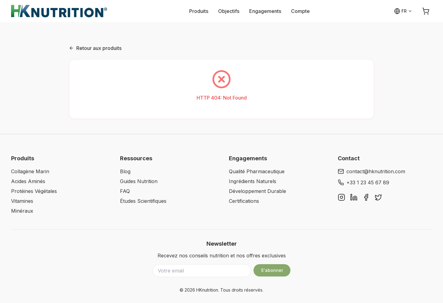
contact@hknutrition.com (371, 171)
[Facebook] (366, 197)
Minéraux (22, 211)
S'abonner (272, 270)
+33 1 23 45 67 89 (363, 182)
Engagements (265, 11)
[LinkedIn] (353, 197)
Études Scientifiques (143, 201)
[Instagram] (341, 197)
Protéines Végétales (34, 191)
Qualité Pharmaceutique (257, 171)
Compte (300, 11)
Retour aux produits (95, 48)
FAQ (125, 191)
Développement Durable (257, 191)
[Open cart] (426, 11)
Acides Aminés (28, 181)
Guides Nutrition (139, 181)
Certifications (244, 201)
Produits (198, 11)
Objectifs (228, 11)
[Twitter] (378, 197)
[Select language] (403, 11)
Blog (125, 171)
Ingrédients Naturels (252, 181)
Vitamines (22, 201)
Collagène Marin (30, 171)
